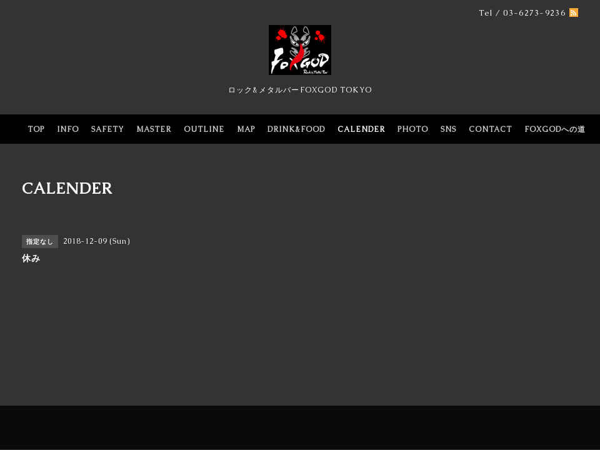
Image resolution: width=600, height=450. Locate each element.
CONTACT (490, 129)
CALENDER (361, 129)
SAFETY (107, 129)
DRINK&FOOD (296, 129)
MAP (246, 129)
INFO (68, 129)
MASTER (153, 129)
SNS (448, 129)
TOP (36, 129)
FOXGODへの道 (555, 129)
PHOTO (413, 129)
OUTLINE (204, 129)
